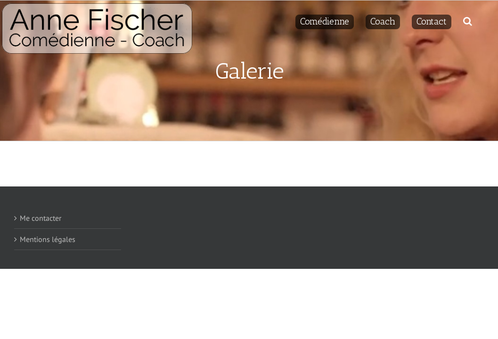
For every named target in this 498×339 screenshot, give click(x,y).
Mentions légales (47, 239)
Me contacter (40, 218)
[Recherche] (479, 20)
